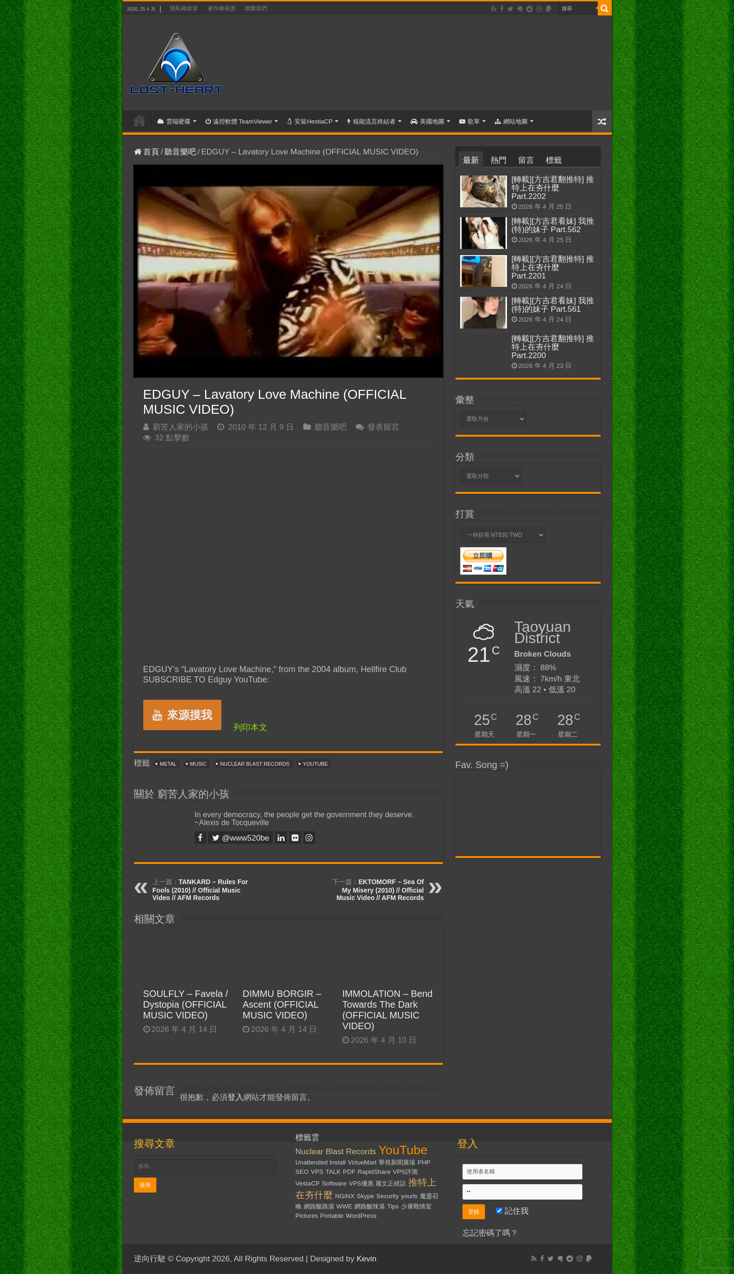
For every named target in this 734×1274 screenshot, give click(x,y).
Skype (365, 1196)
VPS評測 (405, 1171)
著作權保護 (221, 8)
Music (198, 764)
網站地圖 (511, 121)
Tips (393, 1206)
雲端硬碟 (174, 121)
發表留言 (383, 427)
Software (334, 1183)
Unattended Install (320, 1162)
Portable (332, 1215)
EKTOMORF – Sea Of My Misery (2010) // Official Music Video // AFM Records (380, 889)
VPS (317, 1171)
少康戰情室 (416, 1206)
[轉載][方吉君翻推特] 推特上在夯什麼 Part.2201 (553, 267)
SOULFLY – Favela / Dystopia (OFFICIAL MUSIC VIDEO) (185, 1004)
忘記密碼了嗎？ (490, 1233)
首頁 (139, 120)
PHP (424, 1162)
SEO (301, 1171)
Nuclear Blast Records (254, 764)
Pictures (306, 1215)
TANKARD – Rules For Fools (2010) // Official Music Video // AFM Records (200, 889)
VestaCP (307, 1183)
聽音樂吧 (180, 151)
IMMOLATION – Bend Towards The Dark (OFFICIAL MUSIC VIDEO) (387, 1009)
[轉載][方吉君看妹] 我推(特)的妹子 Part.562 (553, 225)
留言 (526, 160)
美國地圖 (427, 121)
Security (387, 1196)
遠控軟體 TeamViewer (239, 121)
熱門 (498, 160)
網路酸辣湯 (369, 1206)
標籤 (554, 160)
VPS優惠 (361, 1183)
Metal (168, 764)
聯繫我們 (256, 8)
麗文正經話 (390, 1183)
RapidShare (374, 1171)
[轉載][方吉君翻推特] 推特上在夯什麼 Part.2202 (553, 188)
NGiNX (344, 1196)
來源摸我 (182, 715)
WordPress (360, 1215)
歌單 (469, 121)
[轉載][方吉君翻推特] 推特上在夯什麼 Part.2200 (553, 347)
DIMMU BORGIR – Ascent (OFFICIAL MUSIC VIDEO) (281, 1004)
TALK (332, 1171)
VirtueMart (362, 1162)
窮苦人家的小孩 (180, 427)
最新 (471, 160)
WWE (344, 1206)
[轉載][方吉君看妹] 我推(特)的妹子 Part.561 (553, 305)
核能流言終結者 (371, 121)
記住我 (512, 1211)
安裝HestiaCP (309, 121)
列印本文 (250, 727)
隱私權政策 (184, 8)
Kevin (367, 1258)
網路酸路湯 (319, 1206)
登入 (235, 1097)
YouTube (315, 764)
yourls (409, 1196)
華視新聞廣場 (397, 1162)
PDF (349, 1171)
